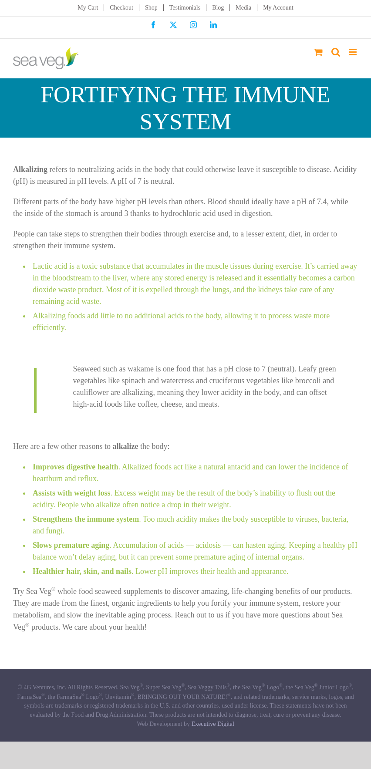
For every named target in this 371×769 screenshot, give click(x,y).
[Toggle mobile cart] (318, 52)
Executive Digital (212, 724)
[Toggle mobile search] (335, 52)
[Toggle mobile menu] (353, 52)
